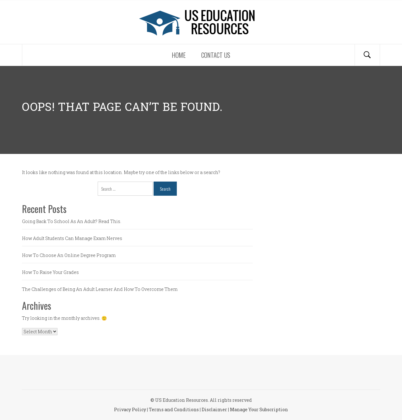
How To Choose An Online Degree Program (69, 255)
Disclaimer (214, 409)
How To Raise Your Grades (50, 272)
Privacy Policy (130, 409)
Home (179, 55)
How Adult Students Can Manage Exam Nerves (72, 238)
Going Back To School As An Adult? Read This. (71, 221)
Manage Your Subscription (259, 409)
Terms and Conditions (174, 409)
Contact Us (215, 55)
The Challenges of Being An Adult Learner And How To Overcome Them (99, 289)
